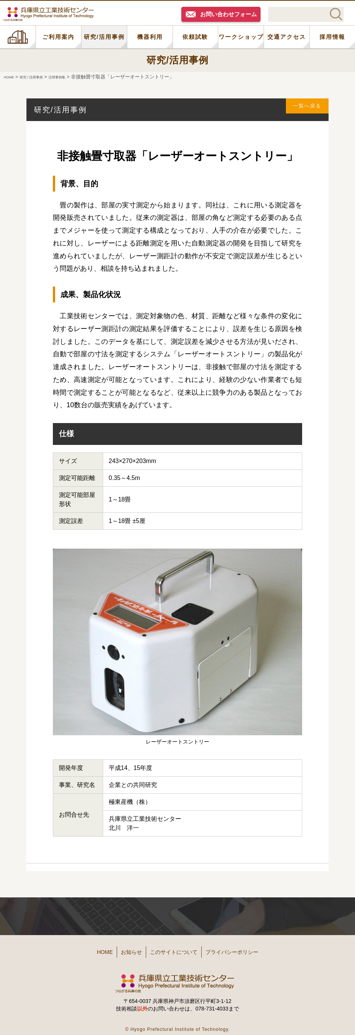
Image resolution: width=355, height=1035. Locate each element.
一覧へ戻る (303, 109)
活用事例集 (75, 77)
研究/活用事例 (104, 37)
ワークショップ (241, 37)
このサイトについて (176, 949)
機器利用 (150, 37)
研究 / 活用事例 (41, 77)
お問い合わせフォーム (228, 14)
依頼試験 (195, 37)
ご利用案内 (58, 37)
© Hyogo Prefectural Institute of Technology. (177, 1023)
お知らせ (122, 949)
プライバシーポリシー (249, 949)
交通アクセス (286, 37)
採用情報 (332, 37)
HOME (18, 37)
